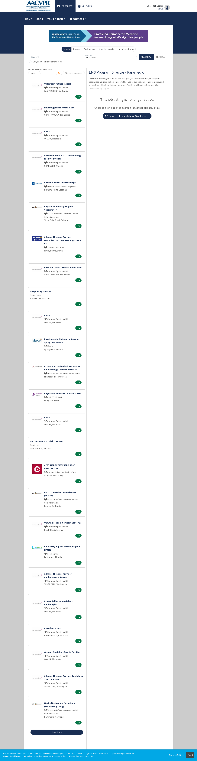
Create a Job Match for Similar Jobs (127, 116)
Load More (57, 732)
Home (28, 19)
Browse (76, 49)
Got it (190, 755)
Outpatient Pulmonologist (57, 83)
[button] (161, 57)
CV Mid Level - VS (52, 628)
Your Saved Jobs (126, 49)
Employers (85, 6)
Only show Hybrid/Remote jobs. (47, 61)
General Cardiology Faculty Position (62, 652)
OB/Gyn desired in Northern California (63, 522)
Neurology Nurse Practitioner (59, 107)
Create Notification (73, 73)
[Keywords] (56, 57)
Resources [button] (76, 19)
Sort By (34, 73)
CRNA (47, 131)
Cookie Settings (176, 755)
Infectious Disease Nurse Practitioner (63, 267)
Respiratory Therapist (41, 291)
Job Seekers (65, 6)
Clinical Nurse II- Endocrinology (60, 182)
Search (66, 49)
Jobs (40, 19)
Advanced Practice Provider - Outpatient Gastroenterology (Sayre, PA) (63, 240)
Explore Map (89, 49)
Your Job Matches (107, 49)
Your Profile (56, 19)
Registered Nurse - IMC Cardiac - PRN (62, 393)
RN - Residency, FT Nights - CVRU (46, 441)
